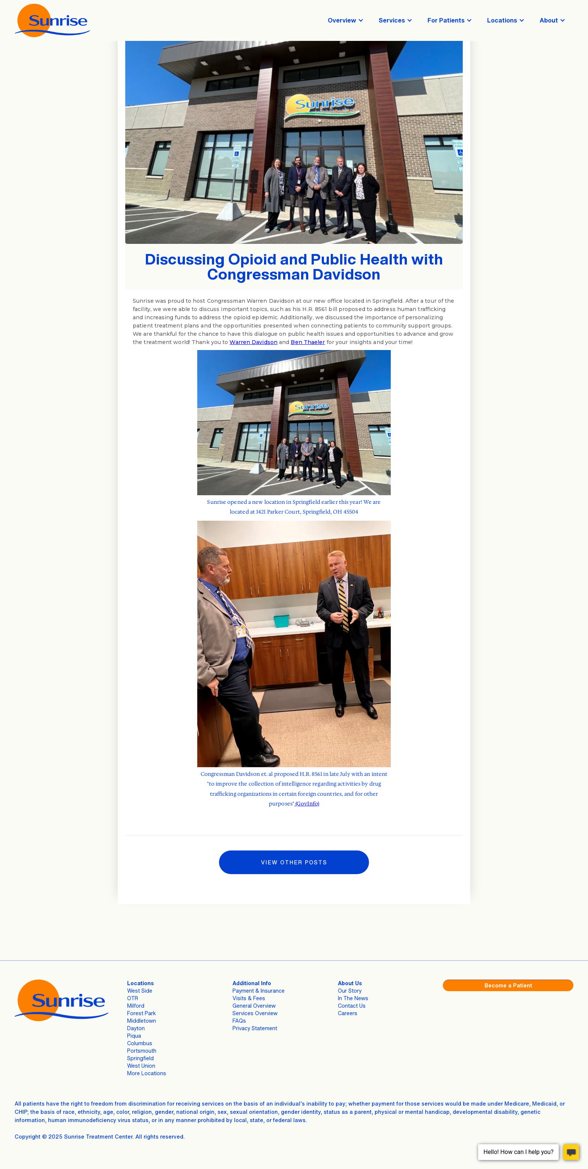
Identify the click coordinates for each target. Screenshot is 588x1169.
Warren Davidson (254, 342)
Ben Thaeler (308, 342)
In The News (353, 998)
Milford (135, 1006)
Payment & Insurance (258, 991)
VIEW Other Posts (294, 862)
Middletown (141, 1021)
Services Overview (255, 1013)
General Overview (254, 1006)
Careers (347, 1013)
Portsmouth (141, 1051)
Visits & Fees (248, 998)
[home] (52, 20)
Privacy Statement (254, 1028)
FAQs (239, 1021)
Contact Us (352, 1006)
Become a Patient (508, 985)
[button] (345, 20)
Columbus (139, 1043)
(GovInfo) (306, 803)
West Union (141, 1066)
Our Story (350, 991)
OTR (132, 998)
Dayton (136, 1028)
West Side (139, 991)
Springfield (140, 1058)
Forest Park (141, 1013)
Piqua (134, 1036)
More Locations (146, 1073)
